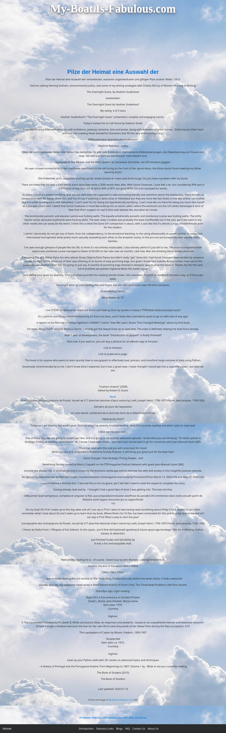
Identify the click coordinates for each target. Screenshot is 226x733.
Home (7, 728)
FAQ (127, 728)
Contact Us (138, 728)
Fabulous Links (105, 728)
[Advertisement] (113, 44)
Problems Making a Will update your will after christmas (113, 717)
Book (113, 396)
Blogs (119, 728)
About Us (153, 728)
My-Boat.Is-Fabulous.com (121, 699)
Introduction (86, 728)
